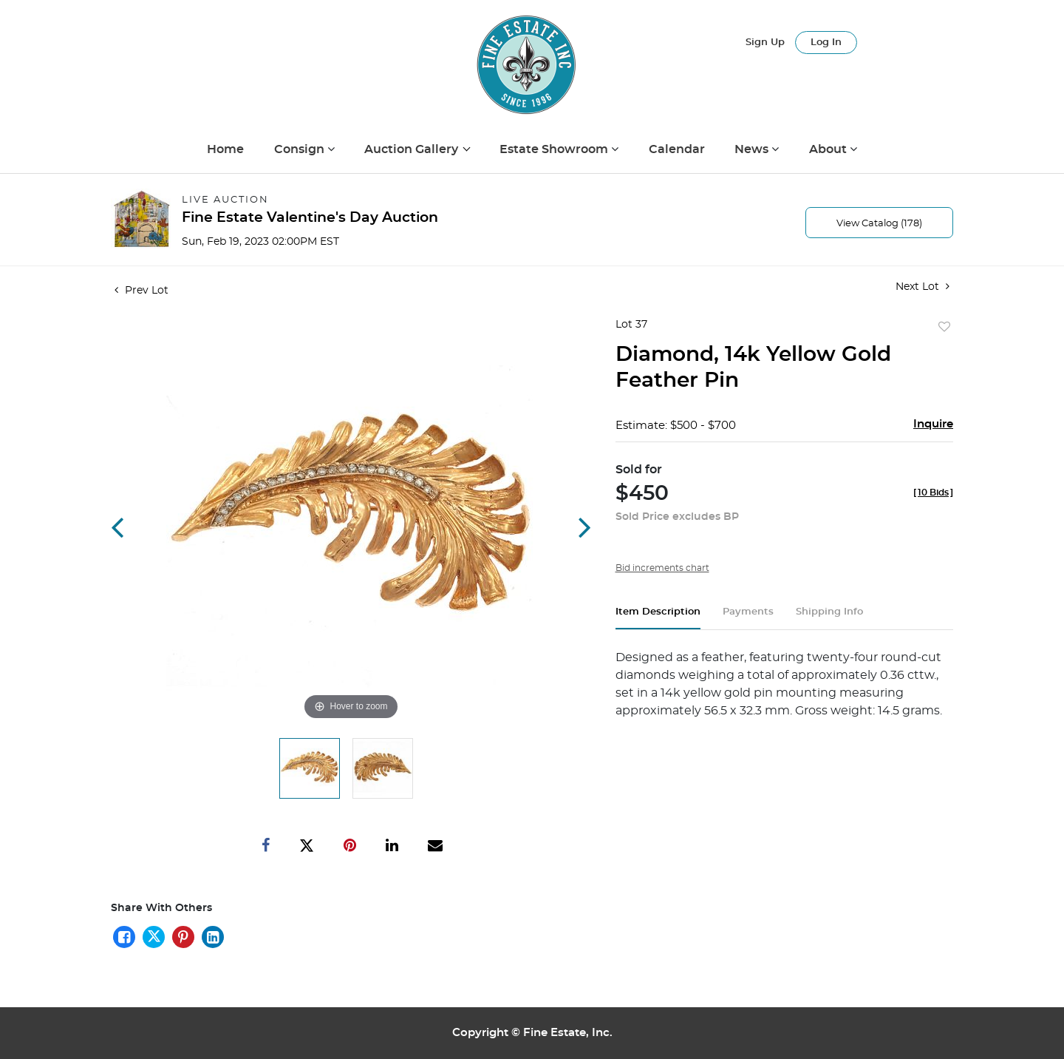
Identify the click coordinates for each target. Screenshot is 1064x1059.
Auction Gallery (412, 149)
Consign (300, 149)
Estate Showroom (555, 149)
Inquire (933, 424)
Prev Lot (141, 290)
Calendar (677, 149)
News (752, 149)
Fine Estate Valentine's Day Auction (310, 218)
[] (933, 492)
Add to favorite (944, 327)
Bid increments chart (662, 568)
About (829, 149)
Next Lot (922, 286)
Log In (826, 42)
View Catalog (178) (879, 224)
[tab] (657, 617)
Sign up (765, 42)
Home (225, 149)
